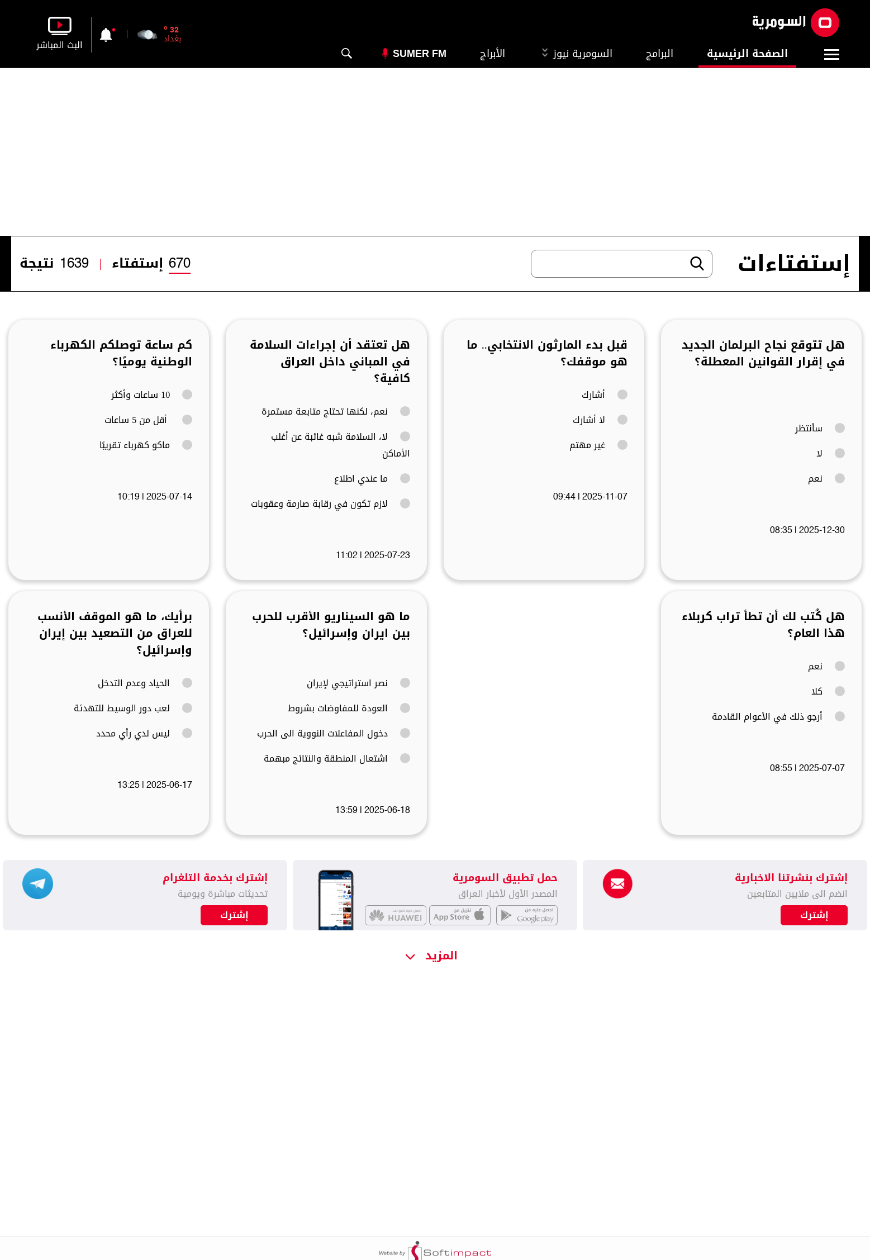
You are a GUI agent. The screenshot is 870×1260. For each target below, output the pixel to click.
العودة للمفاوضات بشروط (349, 708)
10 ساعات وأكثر (151, 395)
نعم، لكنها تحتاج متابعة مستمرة (336, 411)
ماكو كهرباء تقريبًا (145, 445)
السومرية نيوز (575, 53)
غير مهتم (598, 445)
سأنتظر (820, 428)
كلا (828, 691)
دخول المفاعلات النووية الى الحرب (333, 733)
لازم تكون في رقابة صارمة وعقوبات (330, 504)
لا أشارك (600, 420)
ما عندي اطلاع (372, 478)
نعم (826, 478)
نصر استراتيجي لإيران (358, 683)
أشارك (604, 395)
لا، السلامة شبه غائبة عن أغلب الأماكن (340, 445)
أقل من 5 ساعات (148, 420)
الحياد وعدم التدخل (145, 683)
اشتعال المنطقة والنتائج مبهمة (337, 758)
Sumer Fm (419, 53)
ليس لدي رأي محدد (144, 733)
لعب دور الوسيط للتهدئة (133, 708)
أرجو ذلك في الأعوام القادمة (778, 717)
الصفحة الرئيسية (747, 53)
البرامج (659, 53)
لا (830, 453)
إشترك (234, 915)
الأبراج (492, 53)
